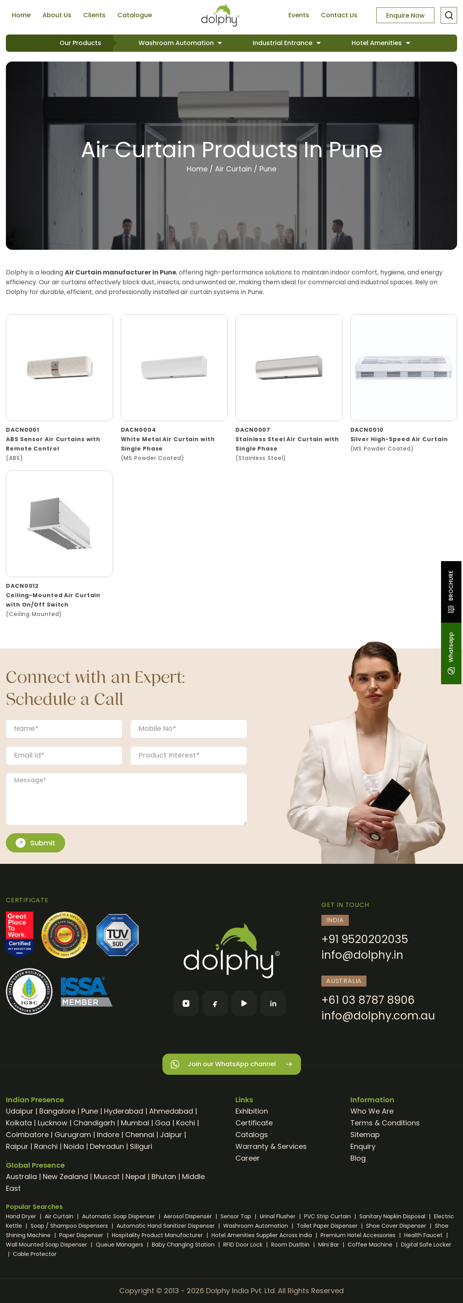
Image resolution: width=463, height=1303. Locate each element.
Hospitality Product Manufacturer (158, 1235)
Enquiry (363, 1146)
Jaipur (171, 1134)
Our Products (80, 42)
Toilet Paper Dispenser (328, 1226)
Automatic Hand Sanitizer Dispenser (166, 1226)
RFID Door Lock (243, 1244)
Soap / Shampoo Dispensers (70, 1226)
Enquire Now (405, 15)
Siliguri (141, 1146)
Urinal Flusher (278, 1216)
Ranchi (46, 1146)
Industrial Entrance (283, 42)
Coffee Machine (371, 1244)
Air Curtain (233, 169)
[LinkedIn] (273, 1003)
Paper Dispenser (82, 1235)
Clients (94, 15)
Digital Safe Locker (426, 1244)
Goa (162, 1123)
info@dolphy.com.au (378, 1015)
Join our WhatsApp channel (231, 1064)
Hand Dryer (22, 1216)
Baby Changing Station (184, 1244)
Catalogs (251, 1134)
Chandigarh (94, 1123)
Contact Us (339, 15)
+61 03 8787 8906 (368, 1000)
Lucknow (52, 1123)
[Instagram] (186, 1003)
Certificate (254, 1123)
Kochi (185, 1123)
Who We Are (372, 1111)
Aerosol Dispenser (188, 1216)
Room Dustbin (291, 1244)
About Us (56, 15)
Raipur (17, 1146)
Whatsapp (451, 653)
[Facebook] (215, 1003)
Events (298, 15)
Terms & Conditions (385, 1123)
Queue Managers (120, 1244)
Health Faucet (424, 1235)
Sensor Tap (237, 1216)
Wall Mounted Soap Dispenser (47, 1244)
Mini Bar (329, 1244)
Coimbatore (27, 1134)
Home (21, 15)
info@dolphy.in (362, 955)
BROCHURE (451, 592)
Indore (108, 1134)
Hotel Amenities (377, 42)
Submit (35, 843)
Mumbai (135, 1123)
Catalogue (134, 15)
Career (247, 1158)
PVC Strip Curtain (328, 1216)
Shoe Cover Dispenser (397, 1226)
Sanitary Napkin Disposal (393, 1216)
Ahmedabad (171, 1111)
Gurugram (73, 1134)
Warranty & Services (271, 1146)
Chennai (139, 1134)
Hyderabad (123, 1111)
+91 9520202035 (364, 939)
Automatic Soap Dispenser (119, 1216)
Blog (358, 1158)
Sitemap (365, 1134)
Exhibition (251, 1111)
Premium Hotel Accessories (359, 1235)
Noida (74, 1146)
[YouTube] (244, 1003)
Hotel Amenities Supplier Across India (262, 1235)
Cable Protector (35, 1254)
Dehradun (107, 1146)
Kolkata (19, 1123)
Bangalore (57, 1111)
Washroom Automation (177, 42)
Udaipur (19, 1111)
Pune (89, 1111)
